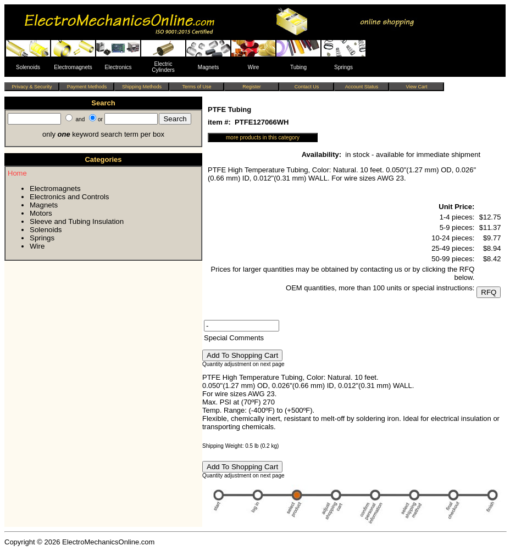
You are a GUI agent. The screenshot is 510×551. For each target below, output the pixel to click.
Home (17, 173)
